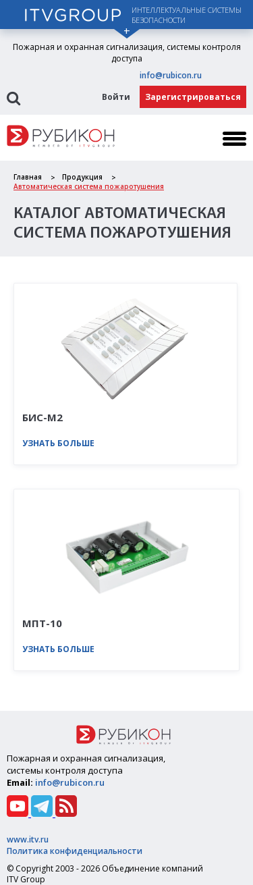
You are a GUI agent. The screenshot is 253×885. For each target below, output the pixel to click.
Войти (116, 97)
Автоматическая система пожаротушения (88, 186)
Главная (27, 177)
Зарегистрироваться (193, 97)
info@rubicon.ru (171, 75)
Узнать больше (58, 443)
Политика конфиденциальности (74, 851)
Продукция (82, 177)
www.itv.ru (28, 839)
